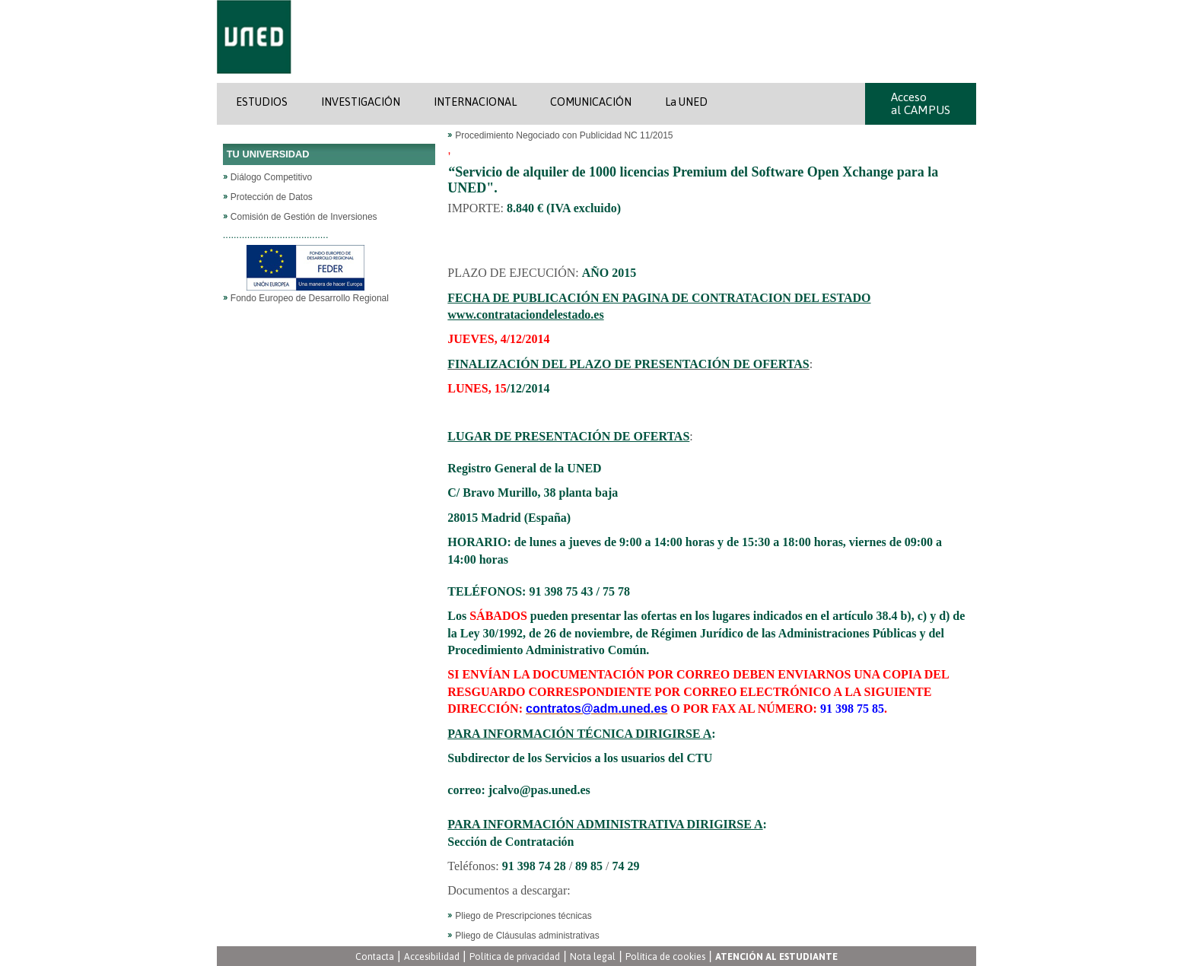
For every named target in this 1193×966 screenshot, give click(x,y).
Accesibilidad (432, 956)
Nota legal (593, 956)
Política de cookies (665, 956)
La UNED (686, 102)
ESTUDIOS (262, 102)
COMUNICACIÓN (590, 102)
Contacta (374, 956)
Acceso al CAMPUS (920, 103)
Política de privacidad (514, 956)
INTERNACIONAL (475, 102)
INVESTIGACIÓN (360, 102)
